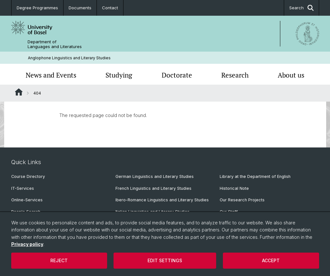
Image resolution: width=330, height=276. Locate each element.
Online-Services (27, 199)
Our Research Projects (242, 199)
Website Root (18, 92)
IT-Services (22, 188)
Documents (80, 7)
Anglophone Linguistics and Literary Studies (69, 57)
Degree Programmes (37, 7)
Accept (271, 260)
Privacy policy (27, 244)
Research (235, 75)
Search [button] (301, 8)
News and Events (51, 75)
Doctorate (177, 75)
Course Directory (28, 176)
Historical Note (234, 188)
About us (291, 75)
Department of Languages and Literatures (55, 44)
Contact (110, 7)
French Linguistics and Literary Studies (153, 188)
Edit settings (165, 260)
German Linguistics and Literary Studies (154, 176)
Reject (59, 260)
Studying (119, 75)
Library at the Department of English (255, 176)
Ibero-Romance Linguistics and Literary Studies (162, 199)
